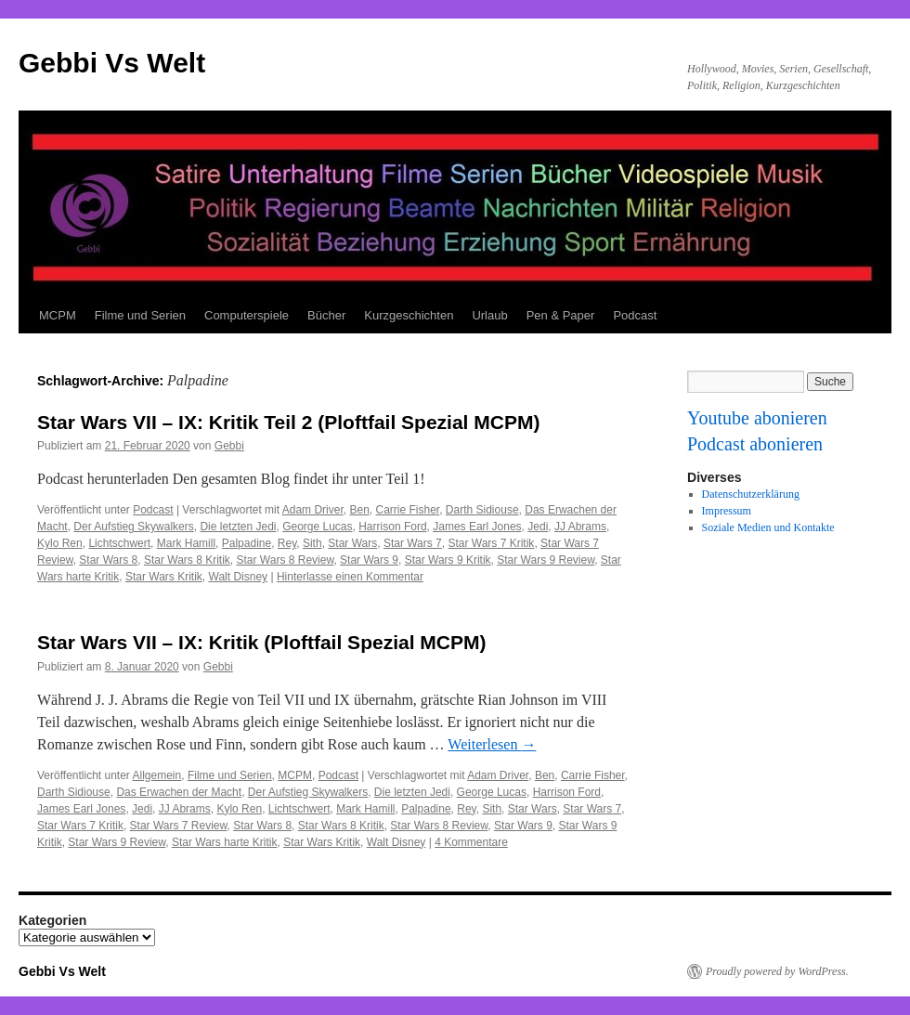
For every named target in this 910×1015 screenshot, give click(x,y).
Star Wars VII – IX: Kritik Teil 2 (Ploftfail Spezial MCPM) (288, 422)
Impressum (726, 510)
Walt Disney (238, 576)
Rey (287, 543)
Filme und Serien (140, 315)
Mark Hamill (186, 543)
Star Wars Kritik (163, 576)
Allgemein (157, 775)
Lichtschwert (119, 543)
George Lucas (317, 526)
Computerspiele (246, 315)
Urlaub (489, 315)
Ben (359, 509)
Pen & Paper (560, 315)
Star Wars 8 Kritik (187, 559)
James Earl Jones (477, 526)
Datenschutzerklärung (751, 494)
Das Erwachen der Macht (178, 792)
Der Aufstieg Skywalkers (133, 526)
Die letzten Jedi (238, 526)
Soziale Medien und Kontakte (768, 527)
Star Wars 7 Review (179, 825)
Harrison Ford (392, 526)
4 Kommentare (471, 842)
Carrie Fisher (407, 509)
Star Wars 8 (108, 559)
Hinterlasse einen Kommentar (350, 576)
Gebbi (229, 445)
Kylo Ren (60, 543)
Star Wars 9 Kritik (448, 559)
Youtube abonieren (757, 418)
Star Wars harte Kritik (225, 842)
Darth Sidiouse (482, 509)
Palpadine (246, 543)
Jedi (537, 526)
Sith (312, 543)
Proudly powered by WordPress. (777, 971)
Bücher (326, 315)
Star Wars (352, 543)
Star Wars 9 (369, 559)
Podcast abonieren (755, 444)
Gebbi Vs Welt (112, 62)
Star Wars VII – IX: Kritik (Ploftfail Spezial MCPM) (261, 642)
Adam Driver (313, 509)
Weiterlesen (492, 744)
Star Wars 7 (413, 543)
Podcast (634, 315)
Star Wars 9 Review (545, 559)
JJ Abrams (580, 526)
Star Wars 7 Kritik (491, 543)
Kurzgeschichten (408, 315)
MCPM (57, 315)
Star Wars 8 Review (285, 559)
